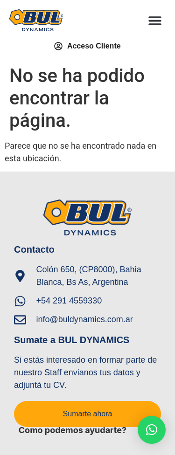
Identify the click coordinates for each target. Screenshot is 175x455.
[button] (155, 20)
